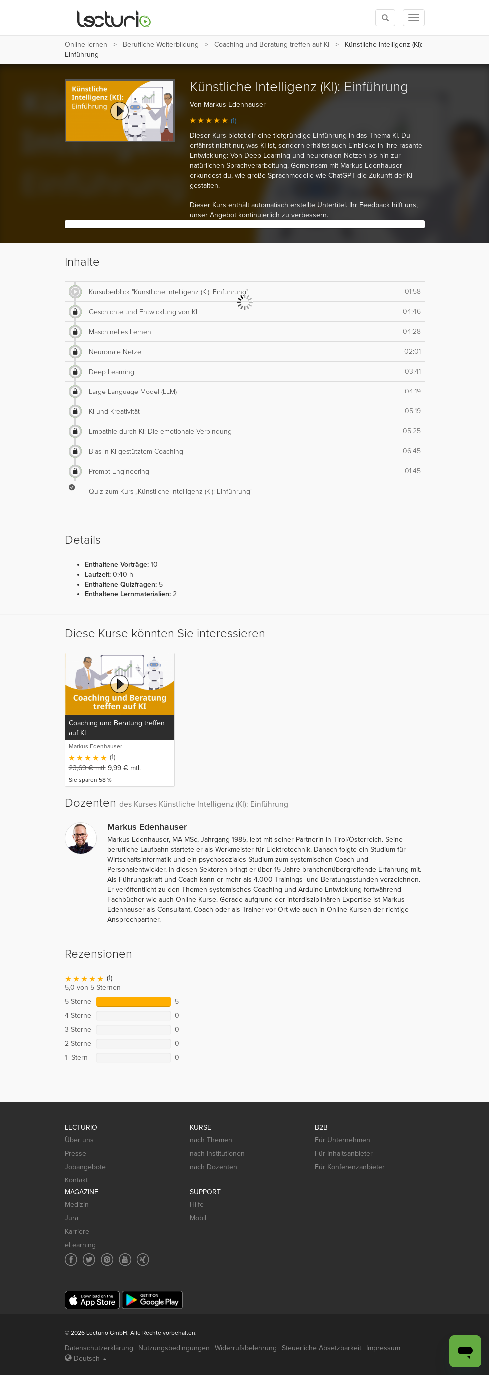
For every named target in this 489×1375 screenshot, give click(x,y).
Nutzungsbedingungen (174, 1348)
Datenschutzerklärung (99, 1348)
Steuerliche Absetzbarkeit (321, 1348)
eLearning (80, 1245)
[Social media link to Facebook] (71, 1259)
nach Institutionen (217, 1153)
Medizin (77, 1204)
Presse (75, 1153)
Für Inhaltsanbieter (344, 1153)
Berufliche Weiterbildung (161, 44)
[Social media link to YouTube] (125, 1259)
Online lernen (86, 44)
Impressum (383, 1348)
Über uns (79, 1140)
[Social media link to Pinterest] (107, 1259)
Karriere (77, 1231)
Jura (71, 1218)
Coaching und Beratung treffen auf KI (271, 44)
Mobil (198, 1218)
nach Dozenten (213, 1167)
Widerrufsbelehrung (246, 1348)
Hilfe (197, 1204)
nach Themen (211, 1140)
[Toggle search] (385, 17)
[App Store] (92, 1300)
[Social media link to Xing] (143, 1259)
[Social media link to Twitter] (89, 1259)
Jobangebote (85, 1167)
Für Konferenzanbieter (350, 1167)
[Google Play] (152, 1300)
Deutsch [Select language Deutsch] (86, 1358)
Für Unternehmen (342, 1140)
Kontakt (76, 1180)
